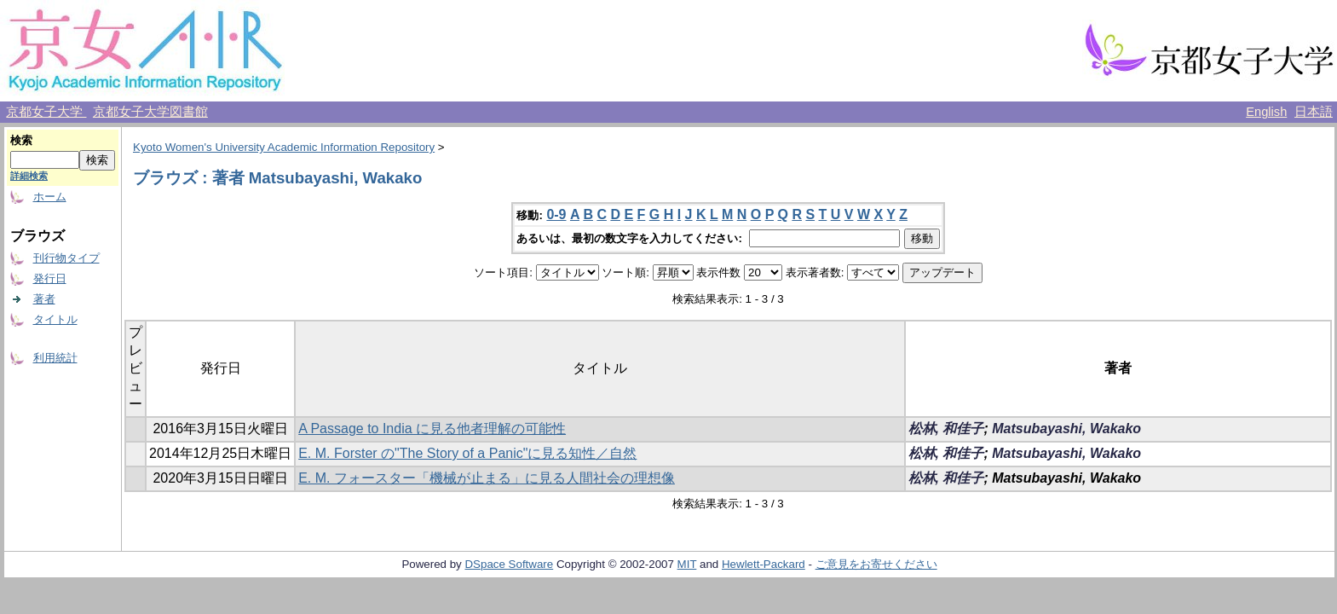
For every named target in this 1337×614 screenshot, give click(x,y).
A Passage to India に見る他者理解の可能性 (432, 428)
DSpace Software (508, 564)
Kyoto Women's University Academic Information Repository (284, 147)
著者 (44, 299)
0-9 (556, 214)
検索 (21, 140)
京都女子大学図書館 (150, 112)
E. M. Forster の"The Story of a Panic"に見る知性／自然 (467, 453)
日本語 (1313, 112)
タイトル (55, 319)
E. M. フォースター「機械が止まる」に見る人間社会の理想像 (486, 478)
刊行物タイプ (66, 258)
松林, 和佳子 (946, 428)
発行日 (49, 278)
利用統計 (55, 357)
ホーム (49, 196)
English (1266, 112)
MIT (687, 564)
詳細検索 (29, 176)
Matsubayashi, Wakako (1066, 428)
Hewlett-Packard (763, 564)
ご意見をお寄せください (876, 564)
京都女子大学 (46, 112)
